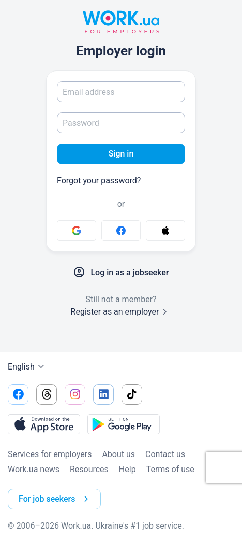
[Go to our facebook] (18, 394)
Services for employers (50, 454)
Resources (89, 469)
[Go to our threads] (46, 394)
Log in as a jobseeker (121, 272)
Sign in (121, 154)
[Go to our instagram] (75, 394)
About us (118, 454)
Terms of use (170, 469)
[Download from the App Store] (44, 424)
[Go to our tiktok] (132, 394)
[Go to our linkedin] (103, 394)
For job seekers (56, 499)
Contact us (165, 454)
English (27, 367)
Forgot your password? (99, 181)
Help (127, 469)
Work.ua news (33, 469)
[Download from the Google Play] (123, 424)
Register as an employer (121, 312)
